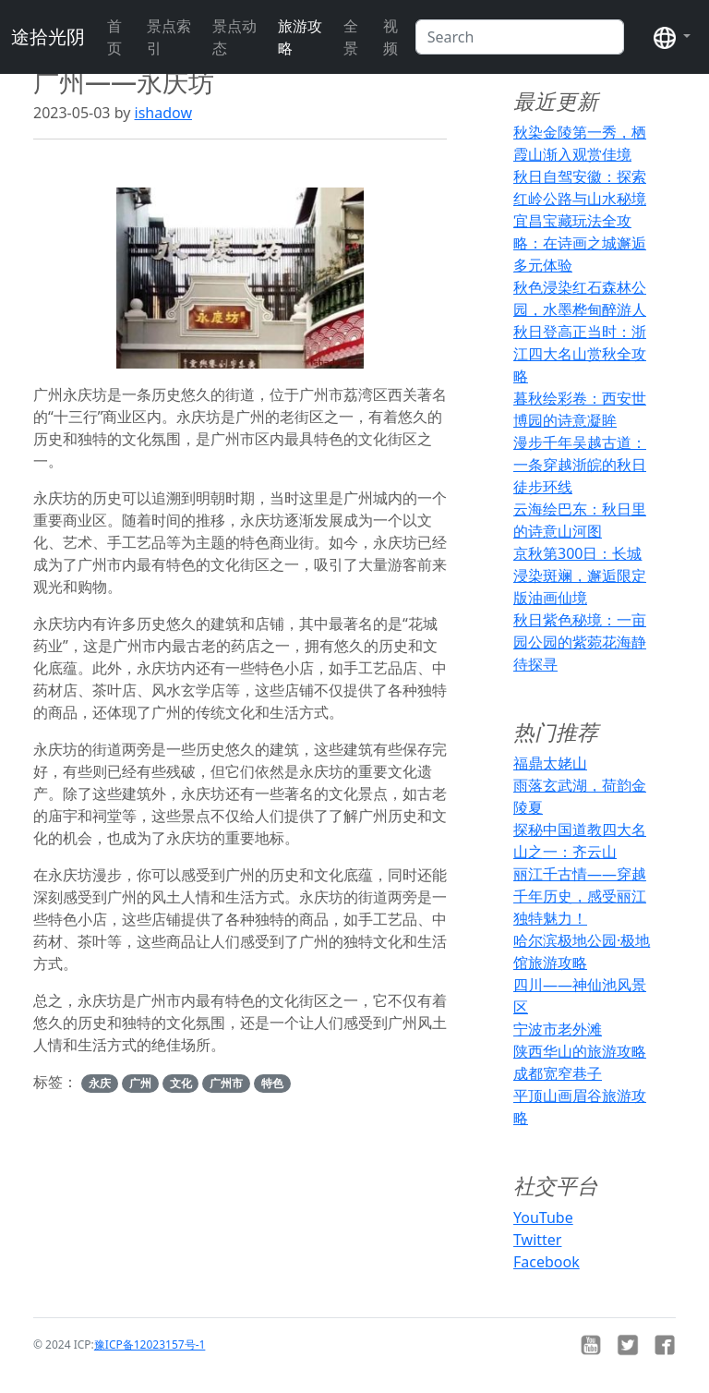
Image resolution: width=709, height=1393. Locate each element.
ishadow (163, 113)
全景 (350, 37)
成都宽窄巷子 (557, 1073)
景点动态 (234, 37)
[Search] (519, 37)
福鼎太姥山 (550, 763)
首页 (114, 37)
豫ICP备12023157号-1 (150, 1344)
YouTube (543, 1217)
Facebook (546, 1262)
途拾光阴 (48, 36)
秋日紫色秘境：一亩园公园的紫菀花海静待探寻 (579, 642)
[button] (672, 37)
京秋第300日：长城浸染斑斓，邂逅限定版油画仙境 (579, 575)
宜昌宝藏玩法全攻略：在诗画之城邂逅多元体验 (579, 243)
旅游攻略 (300, 37)
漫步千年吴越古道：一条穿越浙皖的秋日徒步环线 (579, 464)
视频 (390, 37)
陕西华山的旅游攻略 (579, 1051)
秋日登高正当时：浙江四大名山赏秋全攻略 (579, 353)
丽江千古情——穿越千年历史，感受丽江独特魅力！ (579, 896)
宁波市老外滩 (557, 1029)
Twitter (537, 1239)
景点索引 (169, 37)
